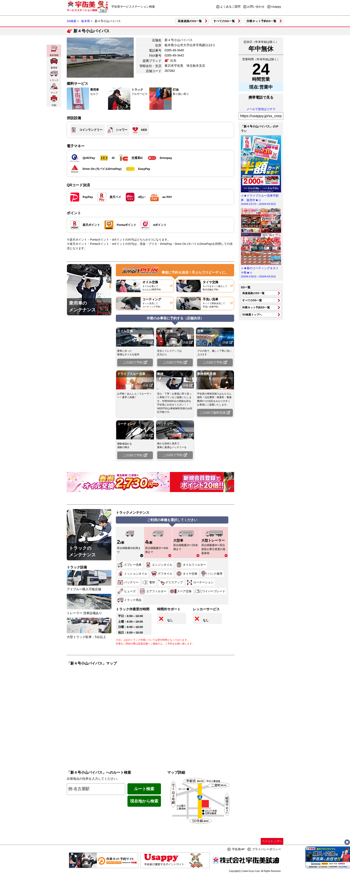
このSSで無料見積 (215, 412)
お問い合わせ (256, 6)
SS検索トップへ (252, 314)
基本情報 (54, 50)
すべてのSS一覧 (224, 21)
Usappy (276, 6)
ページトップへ (272, 841)
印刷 (54, 100)
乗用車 (54, 63)
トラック (54, 75)
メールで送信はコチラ (260, 109)
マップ (54, 88)
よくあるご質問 (230, 6)
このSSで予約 (135, 362)
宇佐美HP (238, 849)
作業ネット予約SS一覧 (261, 21)
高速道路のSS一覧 (190, 21)
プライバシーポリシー (266, 849)
